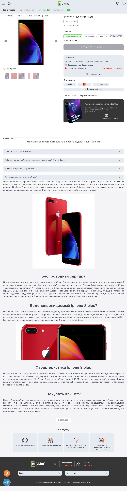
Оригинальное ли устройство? (20, 156)
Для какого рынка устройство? (20, 173)
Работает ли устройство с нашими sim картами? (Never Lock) (35, 165)
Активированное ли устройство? (21, 182)
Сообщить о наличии (93, 52)
